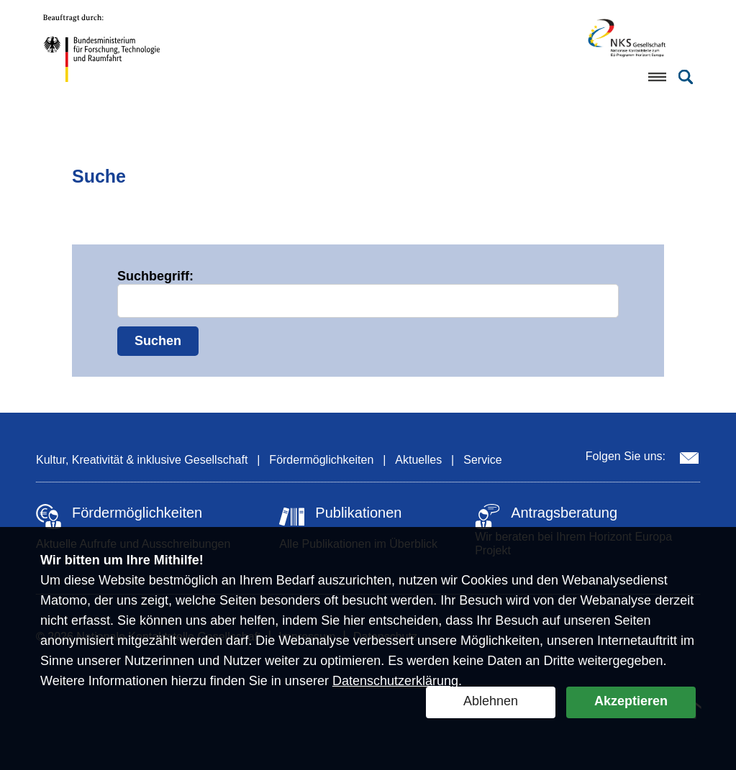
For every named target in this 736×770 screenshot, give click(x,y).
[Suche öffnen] (685, 77)
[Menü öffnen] (656, 77)
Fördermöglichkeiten (321, 460)
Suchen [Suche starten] (158, 341)
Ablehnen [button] (490, 701)
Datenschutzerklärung (395, 681)
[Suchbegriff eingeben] (368, 301)
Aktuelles (418, 460)
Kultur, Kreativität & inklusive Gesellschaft (141, 460)
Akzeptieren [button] (631, 701)
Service (482, 460)
